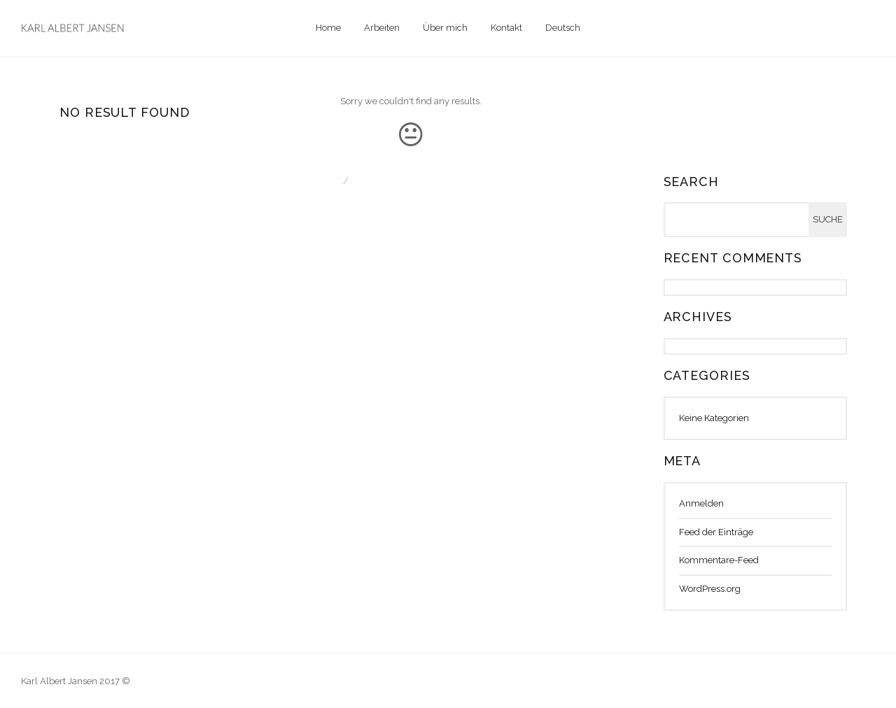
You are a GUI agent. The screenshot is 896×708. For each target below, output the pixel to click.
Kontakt (506, 27)
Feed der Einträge (716, 532)
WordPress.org (710, 588)
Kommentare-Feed (719, 560)
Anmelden (701, 503)
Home (328, 27)
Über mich (445, 27)
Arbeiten (382, 27)
